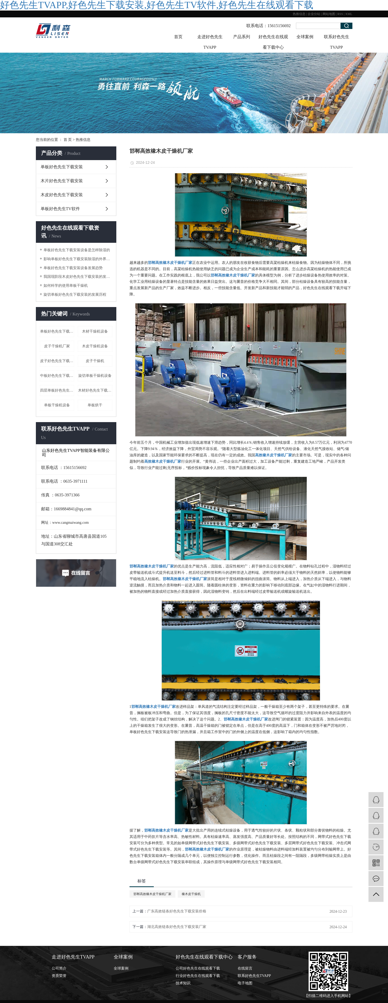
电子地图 (245, 983)
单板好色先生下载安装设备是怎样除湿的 (77, 250)
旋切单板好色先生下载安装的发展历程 (75, 295)
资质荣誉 (59, 976)
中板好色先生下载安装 (57, 376)
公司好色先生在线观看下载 (198, 968)
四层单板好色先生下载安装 (57, 390)
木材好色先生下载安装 (95, 390)
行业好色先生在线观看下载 (198, 976)
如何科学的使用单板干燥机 (66, 286)
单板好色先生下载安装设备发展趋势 (73, 268)
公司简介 (59, 968)
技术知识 (183, 983)
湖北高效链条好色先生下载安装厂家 (176, 927)
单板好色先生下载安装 (62, 167)
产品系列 (241, 36)
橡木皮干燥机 (191, 894)
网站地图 (329, 14)
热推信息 (299, 14)
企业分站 (314, 14)
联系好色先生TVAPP (336, 42)
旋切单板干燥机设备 (95, 376)
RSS (340, 14)
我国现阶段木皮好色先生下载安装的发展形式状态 (78, 277)
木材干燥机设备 (95, 331)
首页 (178, 36)
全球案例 (304, 36)
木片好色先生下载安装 (62, 181)
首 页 (68, 140)
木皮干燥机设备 (95, 346)
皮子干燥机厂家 (57, 346)
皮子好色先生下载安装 (57, 361)
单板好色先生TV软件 (60, 208)
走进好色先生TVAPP (210, 42)
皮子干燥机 (95, 361)
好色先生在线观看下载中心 (273, 42)
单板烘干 (95, 405)
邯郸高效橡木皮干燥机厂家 (152, 894)
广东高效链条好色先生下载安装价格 (176, 911)
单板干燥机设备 (57, 405)
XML (348, 14)
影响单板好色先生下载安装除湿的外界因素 (78, 259)
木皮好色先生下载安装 (62, 194)
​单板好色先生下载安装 (57, 331)
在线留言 (245, 968)
